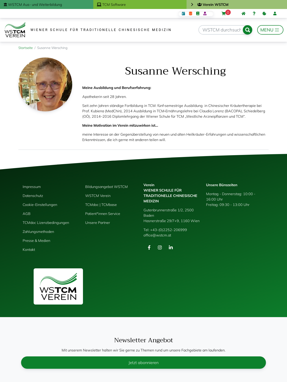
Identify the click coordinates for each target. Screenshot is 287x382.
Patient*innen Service (102, 213)
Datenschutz (33, 195)
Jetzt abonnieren (143, 362)
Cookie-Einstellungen (40, 204)
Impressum (32, 186)
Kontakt (29, 249)
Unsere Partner (97, 222)
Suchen (247, 30)
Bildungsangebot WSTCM (106, 186)
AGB (26, 213)
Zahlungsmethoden (38, 231)
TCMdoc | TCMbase (101, 204)
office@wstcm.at (157, 235)
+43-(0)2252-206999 (168, 229)
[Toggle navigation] (270, 30)
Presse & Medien (36, 240)
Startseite (25, 48)
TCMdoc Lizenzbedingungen (46, 222)
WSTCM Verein (98, 195)
